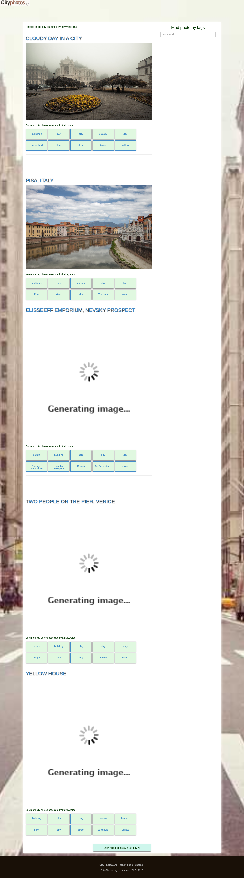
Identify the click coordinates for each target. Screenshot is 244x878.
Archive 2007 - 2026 (132, 870)
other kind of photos (131, 865)
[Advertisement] (122, 13)
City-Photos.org (109, 870)
